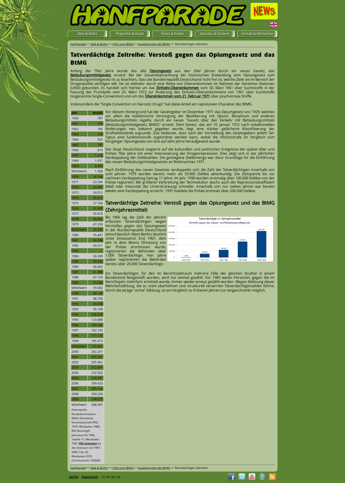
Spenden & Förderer (215, 33)
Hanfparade (78, 44)
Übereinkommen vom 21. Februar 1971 (177, 96)
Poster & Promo (172, 33)
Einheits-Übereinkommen (177, 87)
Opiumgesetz (160, 70)
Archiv (73, 477)
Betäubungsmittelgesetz (90, 75)
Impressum (89, 477)
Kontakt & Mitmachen (257, 33)
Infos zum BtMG (123, 44)
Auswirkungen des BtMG (154, 44)
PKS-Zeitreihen (88, 443)
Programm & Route (130, 33)
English (265, 24)
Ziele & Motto (87, 33)
